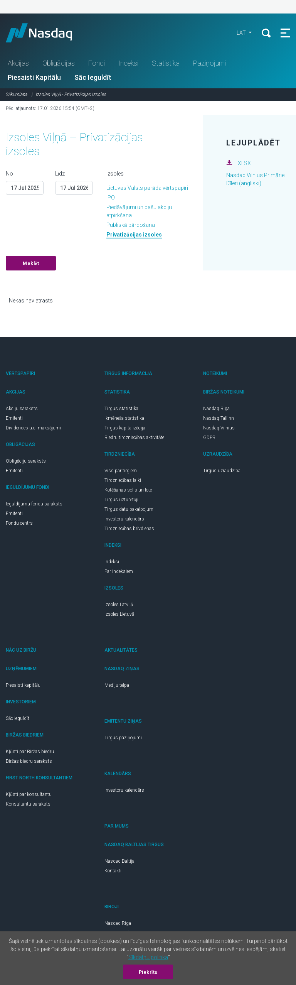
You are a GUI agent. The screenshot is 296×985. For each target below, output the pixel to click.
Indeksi (128, 63)
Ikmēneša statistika (124, 418)
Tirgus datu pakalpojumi (129, 509)
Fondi (96, 63)
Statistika (166, 63)
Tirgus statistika (121, 408)
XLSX (244, 163)
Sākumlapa (16, 94)
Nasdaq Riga (216, 408)
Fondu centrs (19, 523)
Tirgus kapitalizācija (124, 428)
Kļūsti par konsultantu (29, 794)
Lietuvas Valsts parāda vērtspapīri (147, 188)
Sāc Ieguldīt (92, 77)
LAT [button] (242, 33)
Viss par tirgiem (120, 470)
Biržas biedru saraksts (29, 761)
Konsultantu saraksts (28, 804)
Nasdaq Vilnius (219, 428)
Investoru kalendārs (124, 519)
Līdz (60, 174)
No (9, 174)
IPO (110, 197)
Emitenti (14, 418)
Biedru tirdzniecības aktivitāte (134, 437)
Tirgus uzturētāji (121, 499)
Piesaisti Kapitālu (34, 77)
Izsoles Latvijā (118, 604)
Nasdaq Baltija (119, 861)
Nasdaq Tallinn (218, 418)
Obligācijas (58, 63)
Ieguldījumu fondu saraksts (34, 504)
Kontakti (112, 870)
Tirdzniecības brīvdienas (129, 528)
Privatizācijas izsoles (134, 234)
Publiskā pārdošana (130, 225)
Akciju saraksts (22, 408)
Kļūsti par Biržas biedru (30, 751)
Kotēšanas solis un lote (128, 490)
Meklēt (31, 263)
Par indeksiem (118, 571)
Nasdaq (46, 32)
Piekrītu (148, 972)
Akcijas (18, 63)
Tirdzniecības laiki (122, 480)
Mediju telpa (116, 685)
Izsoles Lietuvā (119, 614)
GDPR (209, 437)
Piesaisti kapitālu (23, 685)
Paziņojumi (209, 63)
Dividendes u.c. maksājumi (33, 428)
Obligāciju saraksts (26, 461)
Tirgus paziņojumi (123, 737)
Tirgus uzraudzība (221, 470)
